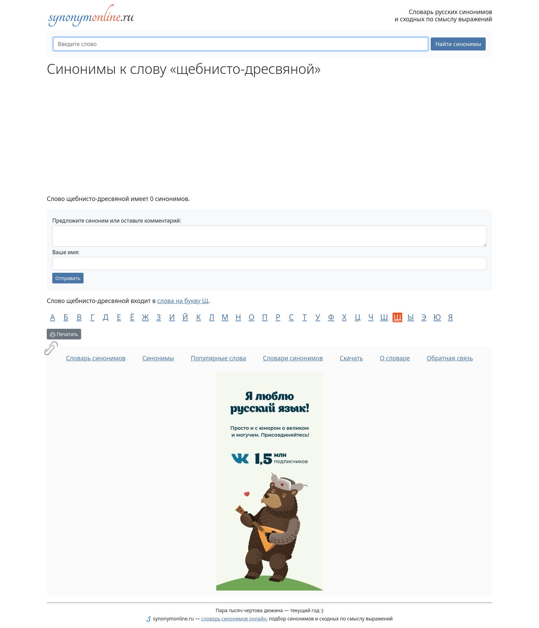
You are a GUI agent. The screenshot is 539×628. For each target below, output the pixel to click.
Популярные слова (218, 358)
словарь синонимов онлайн (233, 618)
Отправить (67, 278)
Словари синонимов (293, 358)
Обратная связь (450, 358)
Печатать (64, 334)
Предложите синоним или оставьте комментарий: (116, 220)
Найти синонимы (458, 44)
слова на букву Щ (182, 300)
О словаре (395, 358)
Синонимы (158, 358)
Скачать (351, 358)
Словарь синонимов (95, 358)
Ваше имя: (65, 252)
